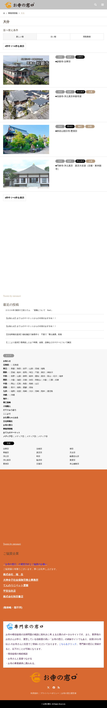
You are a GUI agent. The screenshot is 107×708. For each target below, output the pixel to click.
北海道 (16, 365)
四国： (6, 387)
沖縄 (13, 395)
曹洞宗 (6, 464)
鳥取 (25, 384)
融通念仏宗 (74, 456)
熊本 (43, 391)
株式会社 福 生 (13, 574)
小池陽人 (7, 406)
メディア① (8, 436)
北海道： (7, 365)
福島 (43, 368)
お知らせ (7, 361)
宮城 (37, 368)
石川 (55, 376)
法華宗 (6, 449)
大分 (31, 391)
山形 (31, 368)
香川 (13, 387)
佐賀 (19, 391)
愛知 (37, 376)
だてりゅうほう (9, 410)
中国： (6, 384)
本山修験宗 (74, 464)
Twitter (48, 687)
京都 (25, 380)
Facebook (53, 687)
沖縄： (6, 395)
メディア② (19, 436)
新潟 (43, 376)
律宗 (71, 449)
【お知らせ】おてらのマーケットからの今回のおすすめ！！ (30, 318)
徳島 (19, 387)
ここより (7, 414)
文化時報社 (8, 421)
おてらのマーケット (11, 432)
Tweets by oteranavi (12, 296)
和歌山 (38, 380)
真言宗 (39, 452)
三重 (51, 380)
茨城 (13, 372)
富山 (49, 376)
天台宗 (72, 452)
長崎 (25, 391)
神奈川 (50, 372)
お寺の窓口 (8, 425)
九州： (6, 391)
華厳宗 (6, 452)
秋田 (19, 368)
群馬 (25, 372)
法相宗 (39, 449)
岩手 (25, 368)
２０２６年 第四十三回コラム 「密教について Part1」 (29, 310)
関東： (6, 372)
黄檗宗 (72, 460)
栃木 (19, 372)
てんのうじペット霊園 (15, 585)
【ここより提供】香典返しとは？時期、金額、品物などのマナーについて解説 (38, 342)
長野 (13, 376)
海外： (6, 399)
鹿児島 (50, 391)
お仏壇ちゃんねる (10, 417)
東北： (6, 368)
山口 (37, 384)
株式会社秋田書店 (13, 596)
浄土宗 (6, 456)
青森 (13, 368)
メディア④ (43, 436)
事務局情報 (8, 429)
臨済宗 (39, 460)
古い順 (53, 37)
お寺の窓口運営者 (68, 693)
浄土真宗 (7, 460)
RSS (59, 687)
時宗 (38, 456)
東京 (43, 372)
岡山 (13, 384)
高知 (31, 387)
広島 (19, 384)
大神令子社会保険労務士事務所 (20, 580)
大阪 (13, 380)
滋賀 (19, 380)
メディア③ (31, 436)
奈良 (31, 380)
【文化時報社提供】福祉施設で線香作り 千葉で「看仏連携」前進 (33, 334)
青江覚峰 (7, 402)
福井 (61, 376)
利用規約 (34, 693)
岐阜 (31, 376)
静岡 (25, 376)
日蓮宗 (39, 464)
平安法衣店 (9, 591)
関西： (6, 380)
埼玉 (31, 372)
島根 (31, 384)
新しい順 (20, 37)
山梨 (19, 376)
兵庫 (57, 380)
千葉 (37, 372)
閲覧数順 (87, 37)
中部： (6, 376)
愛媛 (25, 387)
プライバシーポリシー (49, 693)
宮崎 (37, 391)
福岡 (13, 391)
